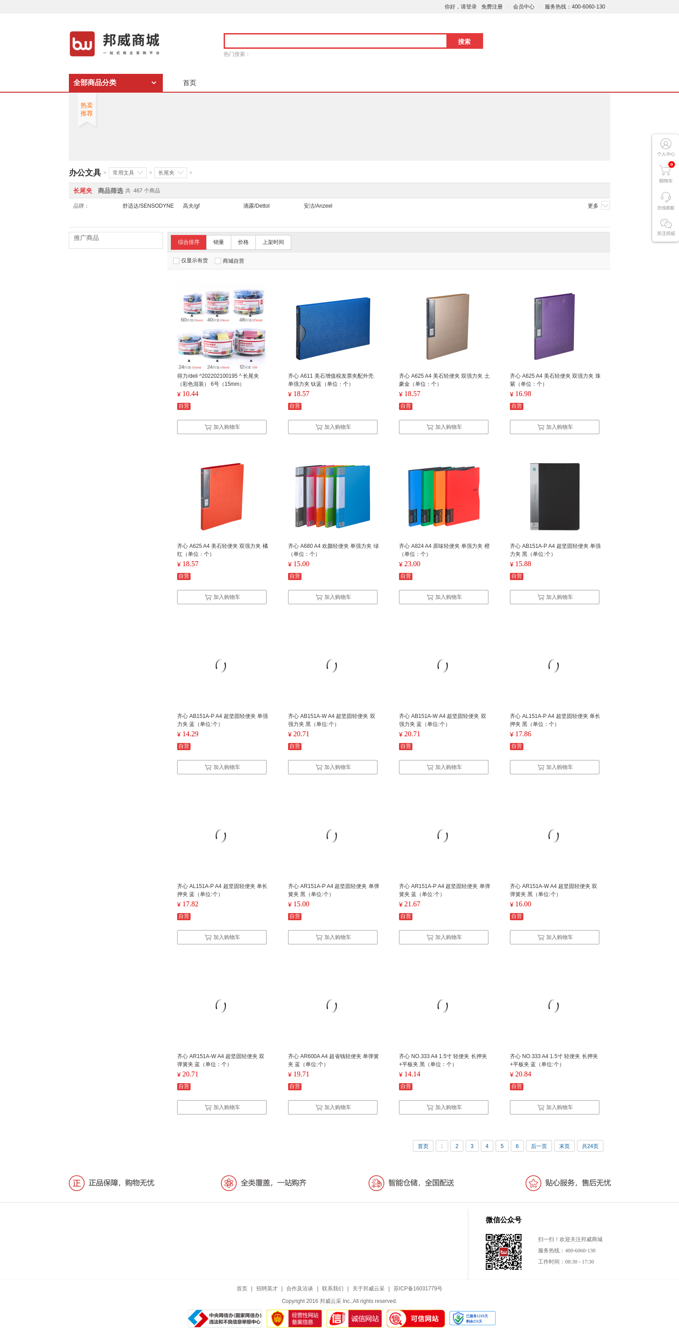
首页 (189, 82)
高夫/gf (191, 206)
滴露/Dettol (256, 206)
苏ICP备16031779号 (418, 1288)
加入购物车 (222, 427)
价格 (243, 242)
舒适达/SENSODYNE (148, 206)
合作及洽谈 (299, 1288)
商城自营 (229, 261)
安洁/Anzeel (318, 206)
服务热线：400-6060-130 (575, 7)
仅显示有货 (190, 260)
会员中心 (524, 7)
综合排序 (188, 242)
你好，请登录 (461, 7)
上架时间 (273, 242)
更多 (599, 205)
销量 (218, 242)
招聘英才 (267, 1288)
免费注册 (492, 7)
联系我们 (333, 1288)
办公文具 (85, 172)
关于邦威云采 (368, 1288)
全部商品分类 (94, 82)
